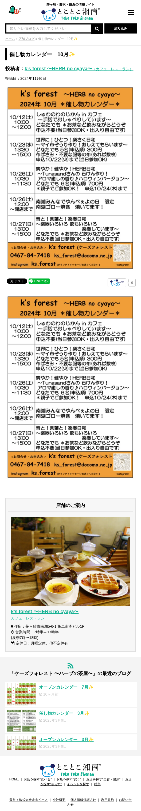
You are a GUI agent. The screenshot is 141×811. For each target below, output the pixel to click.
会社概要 (59, 800)
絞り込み (120, 28)
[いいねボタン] (117, 282)
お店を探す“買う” (69, 779)
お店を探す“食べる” (38, 779)
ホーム (10, 39)
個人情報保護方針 (83, 800)
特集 (97, 784)
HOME (14, 779)
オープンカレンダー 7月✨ (66, 687)
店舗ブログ (26, 39)
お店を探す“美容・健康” (103, 779)
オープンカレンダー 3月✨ (66, 739)
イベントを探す (78, 784)
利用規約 (107, 800)
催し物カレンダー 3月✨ (64, 713)
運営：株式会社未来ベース (28, 800)
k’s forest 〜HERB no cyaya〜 (79, 68)
